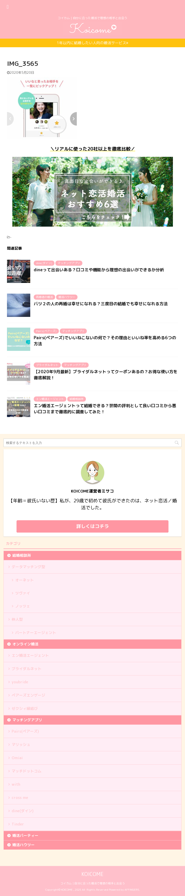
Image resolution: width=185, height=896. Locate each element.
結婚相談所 (21, 555)
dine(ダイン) (23, 810)
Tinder (18, 824)
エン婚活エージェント (30, 655)
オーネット (24, 580)
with (16, 784)
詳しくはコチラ (92, 526)
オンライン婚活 (25, 644)
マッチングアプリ (27, 719)
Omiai (17, 757)
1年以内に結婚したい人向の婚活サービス (92, 42)
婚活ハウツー (23, 844)
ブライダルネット (26, 668)
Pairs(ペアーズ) (25, 731)
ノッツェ (22, 606)
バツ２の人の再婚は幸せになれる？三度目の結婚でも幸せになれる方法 (101, 304)
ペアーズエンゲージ (28, 695)
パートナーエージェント (35, 632)
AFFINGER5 (131, 890)
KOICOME (92, 874)
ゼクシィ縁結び (25, 708)
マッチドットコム (26, 771)
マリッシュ (21, 744)
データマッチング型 (28, 566)
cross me (20, 797)
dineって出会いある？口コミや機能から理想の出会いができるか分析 (99, 270)
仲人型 (17, 619)
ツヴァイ (22, 593)
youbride (20, 682)
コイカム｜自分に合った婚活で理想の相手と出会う (93, 883)
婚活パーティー (25, 835)
